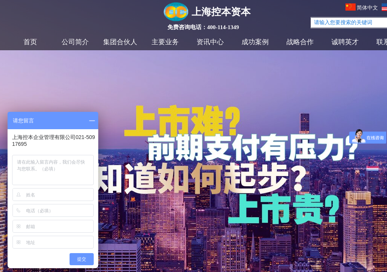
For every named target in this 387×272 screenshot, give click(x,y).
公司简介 (75, 42)
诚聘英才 (345, 42)
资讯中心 (210, 42)
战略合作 (300, 42)
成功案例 (255, 42)
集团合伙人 (120, 42)
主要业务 (165, 42)
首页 (30, 42)
